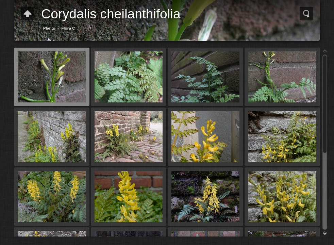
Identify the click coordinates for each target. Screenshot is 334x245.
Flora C (68, 28)
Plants (49, 28)
